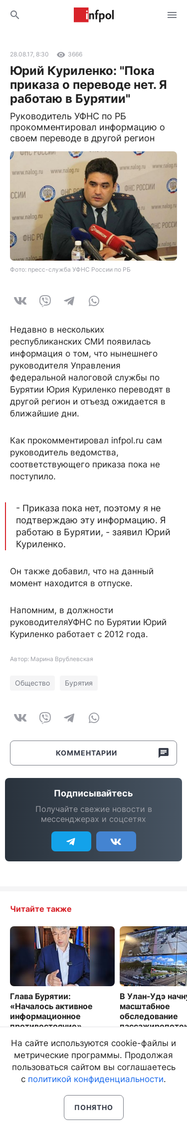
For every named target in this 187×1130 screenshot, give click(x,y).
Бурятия (79, 683)
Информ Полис (94, 14)
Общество (32, 683)
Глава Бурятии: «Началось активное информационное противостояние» (51, 1011)
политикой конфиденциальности (96, 1079)
